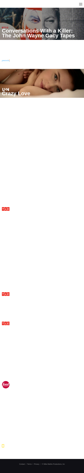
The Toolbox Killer (25, 65)
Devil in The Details (26, 421)
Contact (22, 464)
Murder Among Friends (31, 124)
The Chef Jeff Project (28, 391)
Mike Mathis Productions (26, 4)
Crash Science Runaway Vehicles (32, 452)
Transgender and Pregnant (35, 269)
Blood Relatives (22, 184)
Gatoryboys (16, 154)
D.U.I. (8, 327)
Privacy (36, 464)
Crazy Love (16, 93)
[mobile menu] (80, 4)
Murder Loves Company (32, 243)
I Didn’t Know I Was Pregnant (39, 213)
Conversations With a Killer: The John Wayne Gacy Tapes (38, 33)
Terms (29, 464)
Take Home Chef (22, 298)
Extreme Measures (25, 358)
